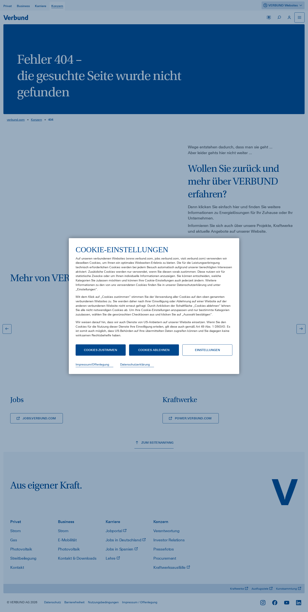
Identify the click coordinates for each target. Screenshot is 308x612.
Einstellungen (207, 350)
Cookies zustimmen (100, 350)
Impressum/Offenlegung (92, 364)
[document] (154, 294)
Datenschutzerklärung (135, 364)
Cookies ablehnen (154, 350)
